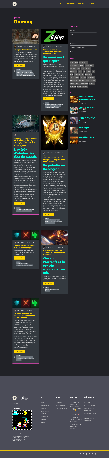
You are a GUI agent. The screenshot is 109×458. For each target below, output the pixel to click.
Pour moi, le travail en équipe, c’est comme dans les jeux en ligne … (24, 315)
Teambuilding (26, 75)
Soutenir (43, 419)
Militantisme (25, 210)
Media (43, 422)
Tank (33, 358)
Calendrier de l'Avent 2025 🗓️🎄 (75, 413)
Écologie (25, 209)
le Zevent (57, 68)
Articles (18, 69)
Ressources (73, 43)
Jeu (25, 71)
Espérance (60, 104)
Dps (82, 69)
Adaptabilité (19, 75)
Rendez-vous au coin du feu (89, 409)
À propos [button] (91, 4)
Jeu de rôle (88, 75)
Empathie (32, 75)
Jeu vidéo (83, 78)
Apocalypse (19, 209)
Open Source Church (45, 412)
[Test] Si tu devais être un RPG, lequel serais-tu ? (76, 419)
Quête (60, 221)
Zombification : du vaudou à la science (75, 425)
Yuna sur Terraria (89, 405)
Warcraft (52, 222)
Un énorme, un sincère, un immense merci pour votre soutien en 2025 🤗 (75, 405)
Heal (20, 359)
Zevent (57, 107)
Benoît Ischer (48, 46)
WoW (30, 358)
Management (20, 264)
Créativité (31, 74)
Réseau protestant (61, 408)
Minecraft (26, 74)
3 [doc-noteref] (26, 332)
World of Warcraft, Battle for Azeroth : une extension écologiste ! (54, 252)
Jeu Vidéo (29, 71)
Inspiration (55, 106)
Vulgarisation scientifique (77, 48)
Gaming (18, 72)
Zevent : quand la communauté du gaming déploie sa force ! (52, 51)
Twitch (52, 68)
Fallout (30, 210)
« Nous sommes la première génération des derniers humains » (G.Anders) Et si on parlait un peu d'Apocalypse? (25, 141)
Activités (81, 4)
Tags (72, 59)
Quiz (71, 39)
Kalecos (45, 188)
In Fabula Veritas (61, 405)
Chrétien (47, 104)
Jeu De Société (20, 71)
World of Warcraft (60, 174)
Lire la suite (20, 65)
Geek (51, 106)
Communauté (53, 104)
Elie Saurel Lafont (20, 46)
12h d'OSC (87, 402)
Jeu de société (74, 78)
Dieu (22, 72)
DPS (17, 359)
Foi (51, 219)
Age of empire (83, 62)
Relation (52, 107)
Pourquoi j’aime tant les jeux (25, 50)
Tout (71, 52)
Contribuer (44, 416)
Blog (62, 4)
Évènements (71, 4)
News (71, 35)
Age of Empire (20, 74)
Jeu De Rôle (30, 72)
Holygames (59, 402)
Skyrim (25, 72)
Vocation (47, 222)
